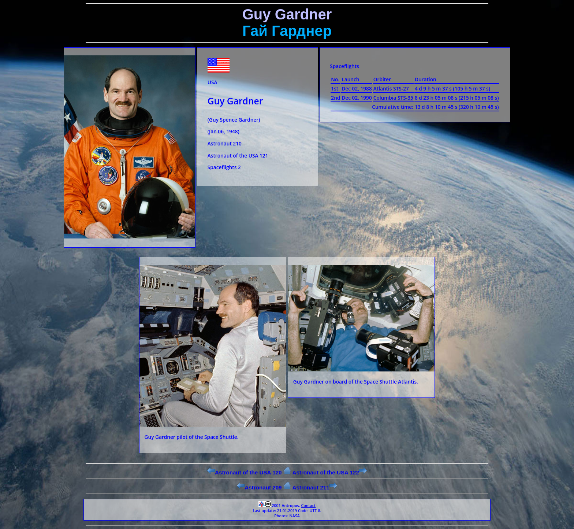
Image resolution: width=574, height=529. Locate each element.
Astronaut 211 (314, 487)
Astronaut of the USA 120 (244, 472)
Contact (308, 505)
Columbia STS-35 (393, 97)
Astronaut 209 (259, 487)
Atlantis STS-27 (391, 88)
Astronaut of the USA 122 (329, 472)
